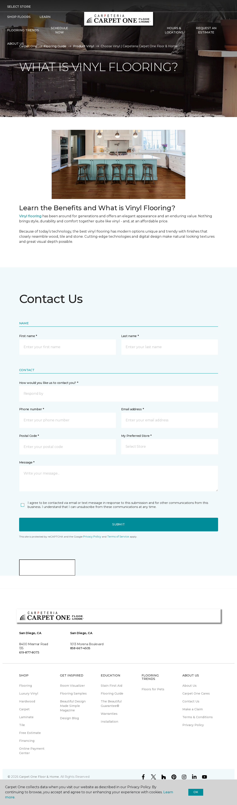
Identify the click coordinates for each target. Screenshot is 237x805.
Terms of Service (118, 536)
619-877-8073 (29, 652)
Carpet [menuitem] (24, 709)
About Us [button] (15, 44)
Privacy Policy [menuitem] (193, 725)
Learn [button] (45, 17)
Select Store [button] (19, 7)
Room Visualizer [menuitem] (72, 686)
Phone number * (31, 409)
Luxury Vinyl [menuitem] (28, 693)
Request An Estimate (206, 30)
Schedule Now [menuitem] (59, 30)
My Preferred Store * (136, 435)
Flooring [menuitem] (25, 686)
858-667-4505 (80, 648)
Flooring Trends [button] (23, 30)
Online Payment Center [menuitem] (31, 751)
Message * (26, 462)
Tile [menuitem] (22, 725)
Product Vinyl (83, 46)
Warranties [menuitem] (109, 714)
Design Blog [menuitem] (69, 718)
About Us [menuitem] (189, 686)
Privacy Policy (92, 536)
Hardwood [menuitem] (27, 701)
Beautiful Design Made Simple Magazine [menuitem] (73, 705)
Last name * (130, 336)
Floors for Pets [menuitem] (153, 689)
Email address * (132, 409)
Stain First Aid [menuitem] (111, 686)
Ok (195, 792)
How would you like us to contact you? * (48, 382)
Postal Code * (29, 435)
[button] (118, 393)
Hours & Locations (174, 30)
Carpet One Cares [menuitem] (196, 693)
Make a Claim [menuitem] (192, 709)
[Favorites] (225, 30)
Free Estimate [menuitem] (30, 733)
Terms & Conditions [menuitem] (197, 717)
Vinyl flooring (30, 216)
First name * (28, 336)
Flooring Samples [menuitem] (73, 693)
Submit (118, 524)
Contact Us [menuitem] (190, 701)
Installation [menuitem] (109, 721)
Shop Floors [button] (19, 17)
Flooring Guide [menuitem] (112, 693)
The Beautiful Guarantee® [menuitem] (111, 703)
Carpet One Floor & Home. (39, 777)
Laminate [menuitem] (26, 717)
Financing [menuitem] (26, 741)
